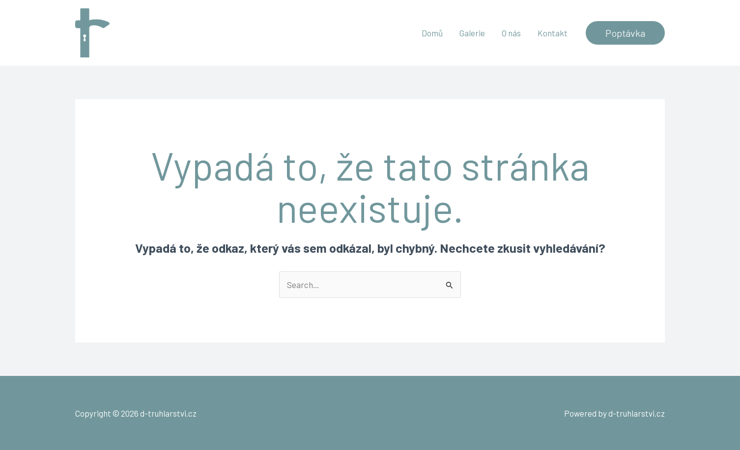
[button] (625, 33)
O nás (511, 33)
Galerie (472, 33)
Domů (432, 33)
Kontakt (553, 33)
